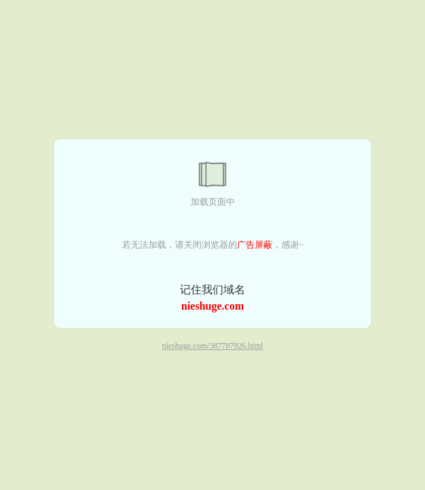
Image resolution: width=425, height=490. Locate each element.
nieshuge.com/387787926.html (213, 346)
